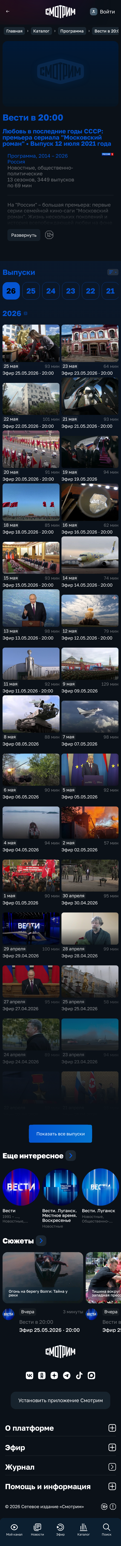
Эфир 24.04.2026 (21, 1061)
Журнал (60, 1466)
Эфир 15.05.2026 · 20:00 (28, 585)
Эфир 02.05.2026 (79, 849)
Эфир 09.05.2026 (79, 690)
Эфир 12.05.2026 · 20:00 (86, 637)
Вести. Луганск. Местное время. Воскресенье (59, 1215)
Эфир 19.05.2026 (79, 479)
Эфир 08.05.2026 (21, 743)
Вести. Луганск (98, 1210)
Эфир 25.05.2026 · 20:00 (28, 373)
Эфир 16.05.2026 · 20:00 (86, 532)
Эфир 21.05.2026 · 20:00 (86, 426)
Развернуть (24, 235)
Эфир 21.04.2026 (79, 1114)
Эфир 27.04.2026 (20, 1008)
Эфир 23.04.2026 (79, 1061)
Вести (9, 1210)
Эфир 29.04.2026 (21, 955)
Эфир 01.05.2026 (20, 902)
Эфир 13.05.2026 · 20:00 (28, 637)
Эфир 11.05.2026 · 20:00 (28, 690)
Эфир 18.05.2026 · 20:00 (28, 532)
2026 (25, 313)
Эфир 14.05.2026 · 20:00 (86, 585)
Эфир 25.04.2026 (79, 1008)
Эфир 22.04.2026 (21, 1114)
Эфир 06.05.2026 (21, 796)
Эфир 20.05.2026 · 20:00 (28, 479)
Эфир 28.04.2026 (79, 955)
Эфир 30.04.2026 (79, 902)
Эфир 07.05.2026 (79, 743)
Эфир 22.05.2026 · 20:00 (28, 426)
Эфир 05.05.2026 (79, 796)
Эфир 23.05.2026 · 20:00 (87, 373)
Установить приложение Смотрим (60, 1400)
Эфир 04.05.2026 (21, 849)
